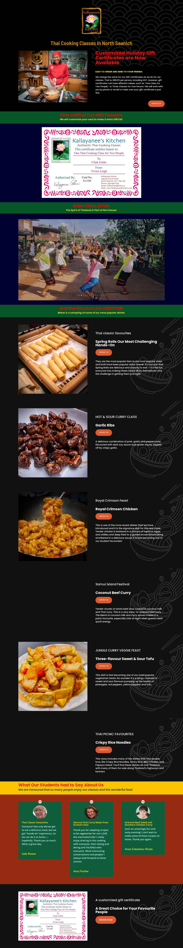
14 (103, 295)
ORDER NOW (106, 920)
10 (95, 295)
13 (101, 295)
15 (105, 295)
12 (99, 295)
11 (97, 295)
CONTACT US (156, 103)
